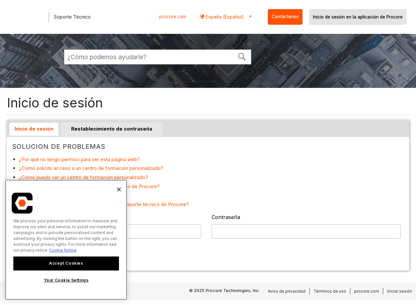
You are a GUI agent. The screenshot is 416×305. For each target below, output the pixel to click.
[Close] (119, 189)
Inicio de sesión (34, 129)
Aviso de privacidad (287, 291)
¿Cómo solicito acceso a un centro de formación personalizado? (91, 168)
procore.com (172, 16)
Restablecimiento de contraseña (111, 129)
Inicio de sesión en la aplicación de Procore (358, 17)
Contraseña (226, 217)
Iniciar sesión (399, 291)
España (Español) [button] (224, 17)
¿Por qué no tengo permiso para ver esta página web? (79, 159)
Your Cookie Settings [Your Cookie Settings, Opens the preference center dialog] (66, 280)
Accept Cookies (66, 263)
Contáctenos (285, 16)
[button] (242, 56)
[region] (66, 240)
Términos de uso (330, 291)
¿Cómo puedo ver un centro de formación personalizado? (83, 177)
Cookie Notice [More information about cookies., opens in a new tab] (63, 250)
